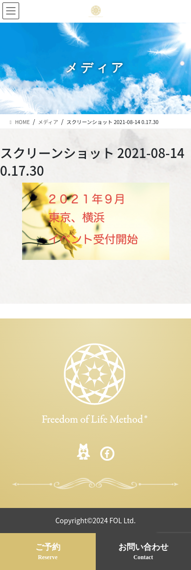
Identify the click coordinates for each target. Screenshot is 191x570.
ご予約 (48, 552)
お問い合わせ (144, 552)
